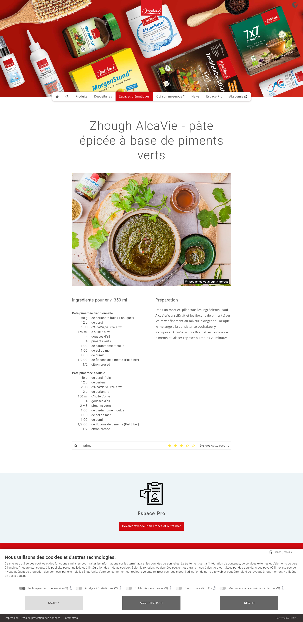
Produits (81, 96)
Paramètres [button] (70, 617)
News (195, 96)
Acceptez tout (151, 603)
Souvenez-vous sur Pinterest (208, 281)
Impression (12, 617)
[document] (151, 569)
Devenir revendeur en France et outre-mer (151, 526)
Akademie (238, 96)
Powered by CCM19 (286, 618)
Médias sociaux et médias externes (252, 588)
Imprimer (83, 445)
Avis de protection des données (41, 617)
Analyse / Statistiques (99, 588)
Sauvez (53, 603)
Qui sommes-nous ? (170, 96)
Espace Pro (214, 96)
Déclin (249, 603)
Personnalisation (196, 588)
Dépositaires (103, 96)
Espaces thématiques (134, 96)
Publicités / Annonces (149, 588)
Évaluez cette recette (214, 445)
